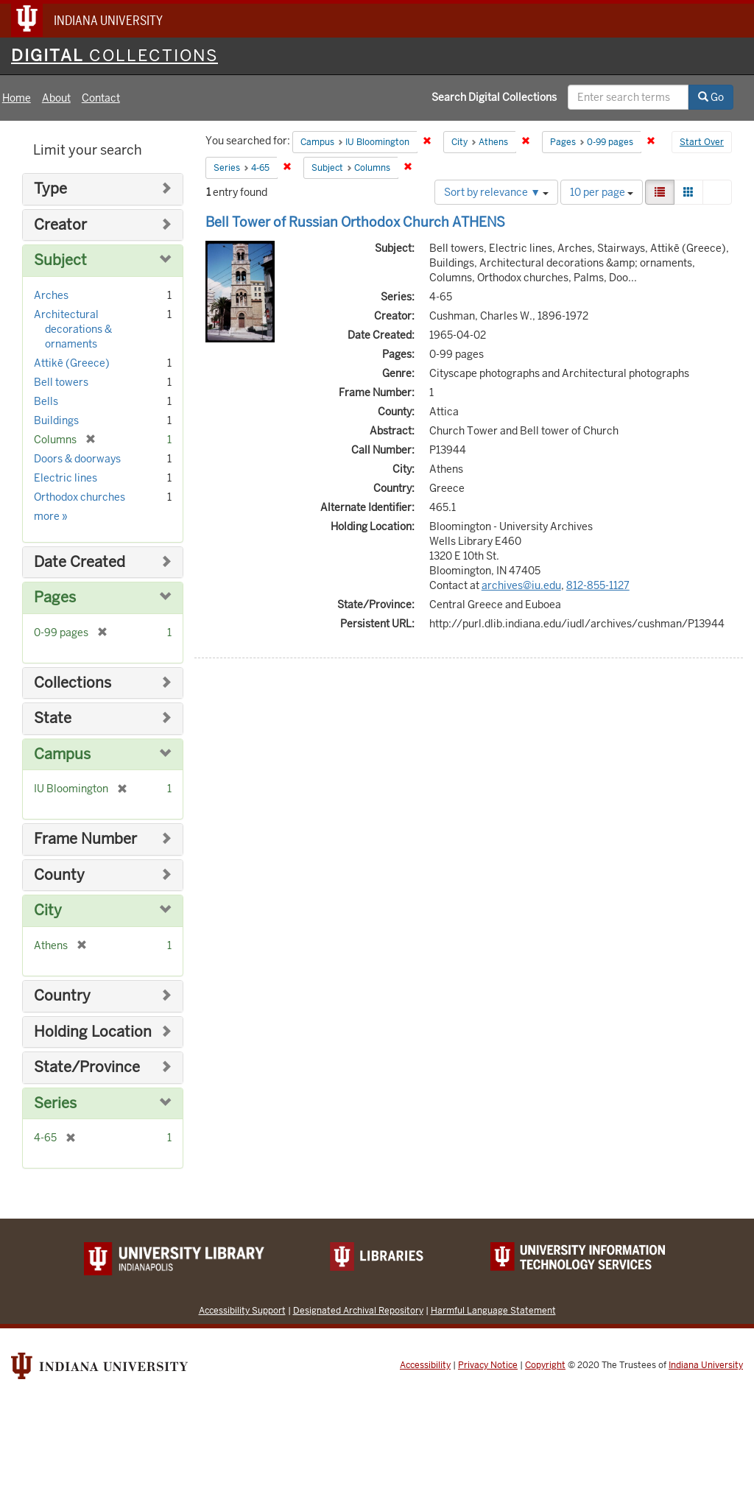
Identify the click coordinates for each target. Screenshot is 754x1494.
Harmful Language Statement (493, 1310)
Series (55, 1103)
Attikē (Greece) (72, 363)
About (56, 98)
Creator (60, 225)
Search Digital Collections (494, 97)
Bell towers (61, 382)
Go (711, 97)
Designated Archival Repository (358, 1310)
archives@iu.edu (521, 585)
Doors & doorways (77, 458)
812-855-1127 (598, 585)
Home (16, 98)
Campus (62, 754)
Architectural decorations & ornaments (73, 329)
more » (51, 516)
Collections (72, 683)
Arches (51, 295)
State (52, 718)
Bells (46, 401)
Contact (101, 98)
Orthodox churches (79, 497)
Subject (60, 260)
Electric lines (65, 478)
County (59, 875)
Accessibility (425, 1365)
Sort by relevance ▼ (496, 192)
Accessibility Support (242, 1310)
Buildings (56, 420)
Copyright (545, 1365)
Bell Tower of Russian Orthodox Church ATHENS (355, 222)
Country (62, 996)
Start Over (702, 142)
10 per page (601, 192)
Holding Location (93, 1032)
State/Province (87, 1067)
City (48, 910)
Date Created (79, 562)
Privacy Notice (488, 1365)
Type (50, 189)
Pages (55, 597)
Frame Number (85, 839)
